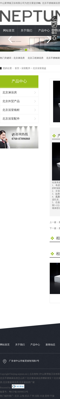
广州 (32, 396)
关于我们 (26, 30)
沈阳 (37, 396)
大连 (42, 396)
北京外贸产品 (11, 101)
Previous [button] (11, 39)
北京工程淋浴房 (35, 58)
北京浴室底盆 (39, 68)
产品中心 (44, 30)
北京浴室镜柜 (11, 109)
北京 (17, 396)
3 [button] (31, 50)
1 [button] (21, 50)
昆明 (47, 396)
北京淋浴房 (19, 58)
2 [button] (26, 50)
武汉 (27, 396)
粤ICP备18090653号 (18, 392)
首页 (17, 68)
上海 (22, 396)
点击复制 (33, 374)
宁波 (52, 396)
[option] (30, 44)
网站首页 (9, 30)
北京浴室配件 (11, 118)
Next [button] (48, 39)
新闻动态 (50, 344)
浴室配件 (25, 68)
